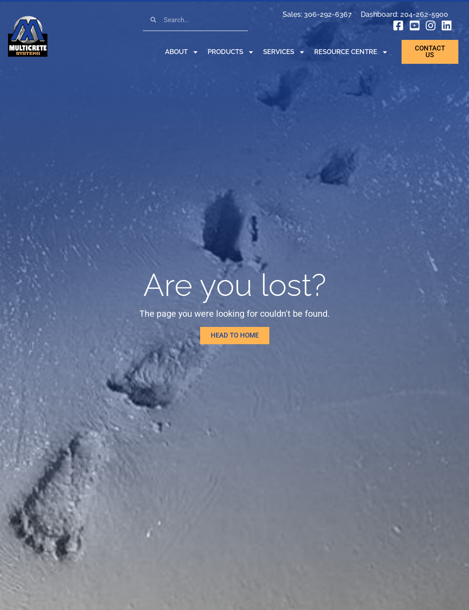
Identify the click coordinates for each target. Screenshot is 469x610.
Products (231, 52)
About (182, 52)
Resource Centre (351, 52)
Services (284, 52)
